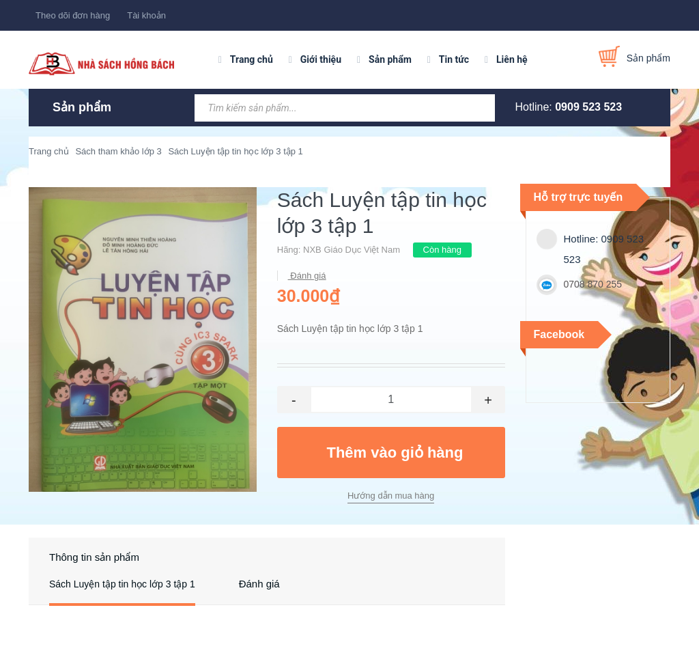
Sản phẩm (390, 59)
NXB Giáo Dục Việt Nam (351, 250)
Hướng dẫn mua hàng (390, 495)
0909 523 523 (588, 107)
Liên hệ (512, 59)
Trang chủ (251, 59)
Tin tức (454, 59)
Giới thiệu (320, 59)
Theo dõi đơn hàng (72, 15)
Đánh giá (307, 275)
